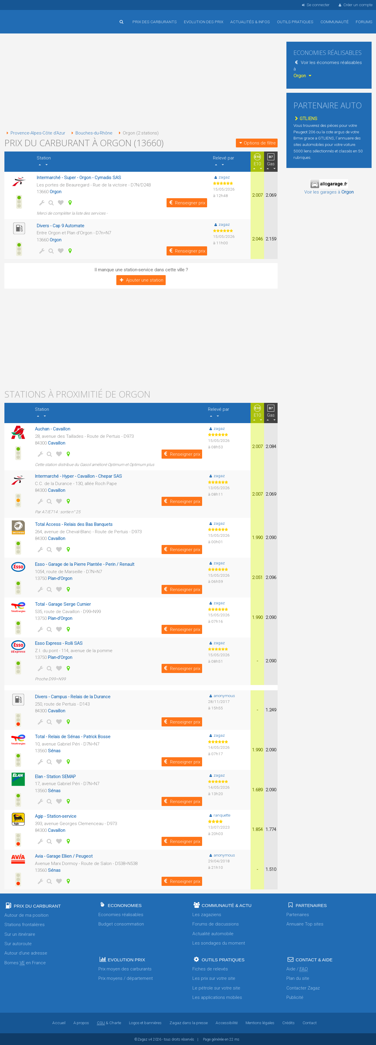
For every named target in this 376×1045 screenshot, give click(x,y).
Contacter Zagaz (303, 987)
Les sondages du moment (218, 942)
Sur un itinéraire (19, 933)
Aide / (297, 968)
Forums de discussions (215, 923)
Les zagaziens (206, 914)
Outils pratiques (295, 21)
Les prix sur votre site (213, 977)
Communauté (334, 21)
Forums (364, 21)
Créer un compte (355, 4)
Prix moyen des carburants (125, 968)
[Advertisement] (141, 82)
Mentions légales (260, 1022)
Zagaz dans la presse (188, 1022)
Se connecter (315, 4)
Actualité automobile (213, 932)
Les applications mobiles (217, 996)
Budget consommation (121, 923)
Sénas (54, 750)
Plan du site (297, 977)
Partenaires (297, 914)
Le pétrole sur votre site (216, 987)
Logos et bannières (145, 1022)
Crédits (289, 1022)
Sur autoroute (18, 943)
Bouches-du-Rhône (93, 133)
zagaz (221, 176)
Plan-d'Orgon (60, 577)
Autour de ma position (26, 914)
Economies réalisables (120, 914)
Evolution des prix (203, 21)
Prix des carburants (154, 21)
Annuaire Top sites (304, 923)
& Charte (109, 1022)
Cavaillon (56, 442)
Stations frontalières (24, 924)
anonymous (221, 694)
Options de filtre (257, 142)
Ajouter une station (140, 279)
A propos (81, 1022)
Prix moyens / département (125, 977)
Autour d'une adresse (25, 952)
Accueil (23, 17)
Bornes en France (25, 962)
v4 (150, 1039)
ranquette (219, 814)
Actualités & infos (250, 21)
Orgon (56, 191)
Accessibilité (227, 1022)
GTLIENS (305, 118)
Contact (310, 1022)
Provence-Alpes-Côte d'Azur (35, 133)
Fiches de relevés (210, 968)
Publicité (294, 996)
